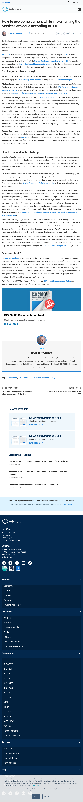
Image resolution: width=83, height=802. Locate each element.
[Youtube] (23, 563)
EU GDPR (8, 711)
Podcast (7, 636)
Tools (6, 632)
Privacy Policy (34, 785)
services (24, 137)
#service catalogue (52, 377)
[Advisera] (9, 9)
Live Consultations (12, 641)
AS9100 (7, 726)
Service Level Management (55, 245)
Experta (7, 600)
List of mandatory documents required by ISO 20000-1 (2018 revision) (38, 461)
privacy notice (67, 504)
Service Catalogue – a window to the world (51, 61)
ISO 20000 (6, 54)
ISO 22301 (8, 697)
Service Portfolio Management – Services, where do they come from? (39, 93)
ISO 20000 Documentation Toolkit (57, 281)
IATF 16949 (9, 721)
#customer (13, 377)
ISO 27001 (8, 659)
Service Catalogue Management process (34, 64)
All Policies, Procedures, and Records (42, 421)
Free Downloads (11, 627)
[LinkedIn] (4, 563)
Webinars (8, 622)
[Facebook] (17, 563)
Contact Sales (10, 758)
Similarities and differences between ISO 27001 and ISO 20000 (35, 485)
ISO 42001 (8, 664)
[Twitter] (10, 563)
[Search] (68, 2)
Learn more (36, 425)
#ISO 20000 (24, 377)
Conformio (9, 585)
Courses (7, 595)
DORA (6, 707)
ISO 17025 (8, 687)
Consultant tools (11, 753)
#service (39, 377)
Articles (7, 617)
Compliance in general (14, 735)
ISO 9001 (8, 669)
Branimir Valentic (12, 33)
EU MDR (7, 716)
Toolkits (7, 590)
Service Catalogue (65, 79)
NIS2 (6, 702)
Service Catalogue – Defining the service (39, 183)
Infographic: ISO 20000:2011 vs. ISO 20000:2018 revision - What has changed (38, 472)
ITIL (66, 54)
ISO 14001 (8, 673)
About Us (8, 748)
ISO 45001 (8, 678)
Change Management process (29, 79)
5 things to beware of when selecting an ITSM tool (64, 392)
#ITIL (32, 377)
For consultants (11, 730)
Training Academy (12, 604)
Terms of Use (10, 762)
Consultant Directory (13, 646)
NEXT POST (74, 388)
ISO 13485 (8, 683)
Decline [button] (46, 796)
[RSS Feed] (30, 563)
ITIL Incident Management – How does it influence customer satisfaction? (17, 393)
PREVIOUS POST (10, 388)
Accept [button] (36, 796)
